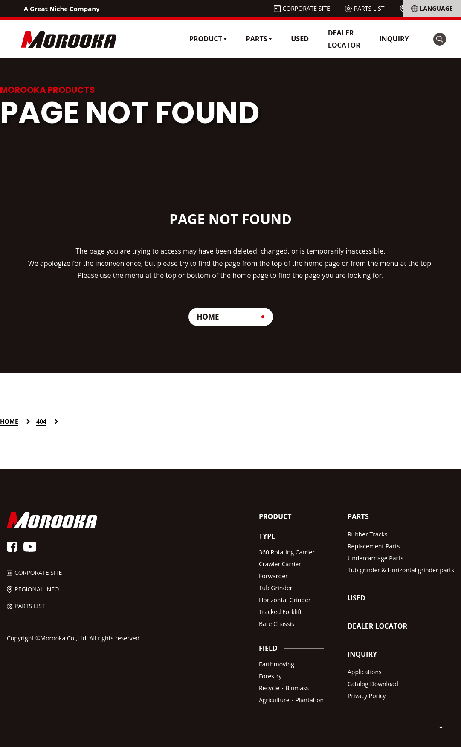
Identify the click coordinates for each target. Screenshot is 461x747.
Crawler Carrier (280, 564)
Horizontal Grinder (285, 600)
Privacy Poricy (367, 696)
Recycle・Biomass (284, 688)
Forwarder (273, 576)
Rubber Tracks (368, 534)
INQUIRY (394, 38)
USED (300, 38)
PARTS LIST (369, 8)
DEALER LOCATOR (344, 39)
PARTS (358, 516)
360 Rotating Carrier (287, 552)
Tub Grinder (276, 588)
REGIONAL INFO (430, 8)
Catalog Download (373, 684)
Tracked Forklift (280, 612)
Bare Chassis (276, 624)
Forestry (270, 676)
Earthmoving (276, 664)
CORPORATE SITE (306, 8)
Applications (365, 672)
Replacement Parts (374, 546)
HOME (208, 317)
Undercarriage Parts (375, 558)
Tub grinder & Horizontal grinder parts (401, 570)
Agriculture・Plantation (291, 700)
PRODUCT (275, 516)
